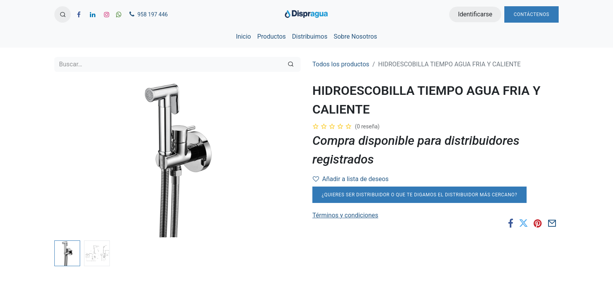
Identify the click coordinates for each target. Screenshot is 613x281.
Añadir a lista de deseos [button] (351, 179)
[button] (62, 14)
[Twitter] (523, 223)
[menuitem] (243, 36)
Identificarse (475, 14)
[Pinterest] (538, 223)
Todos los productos (340, 64)
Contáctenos (531, 14)
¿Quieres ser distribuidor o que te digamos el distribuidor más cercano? (419, 194)
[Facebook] (510, 223)
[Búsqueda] (291, 64)
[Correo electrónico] (552, 223)
